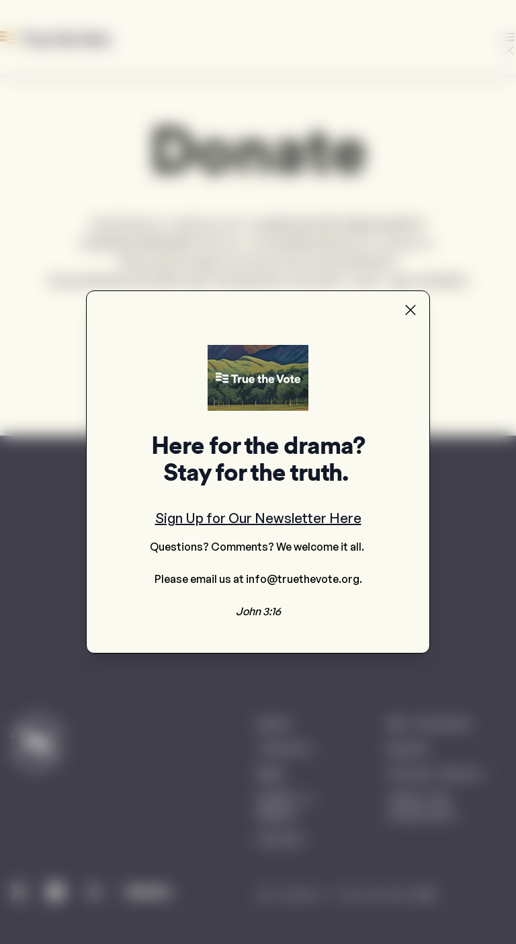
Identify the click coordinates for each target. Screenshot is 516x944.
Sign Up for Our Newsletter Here (258, 518)
